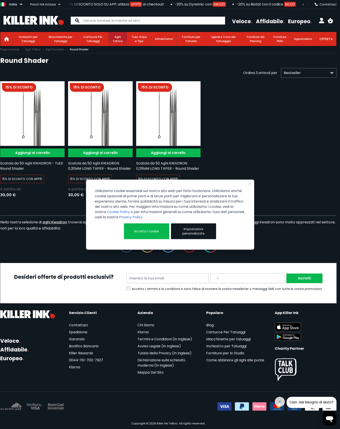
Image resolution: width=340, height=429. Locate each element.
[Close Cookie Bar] (249, 184)
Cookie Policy (118, 211)
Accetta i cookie (146, 231)
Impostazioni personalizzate (193, 231)
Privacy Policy (131, 217)
